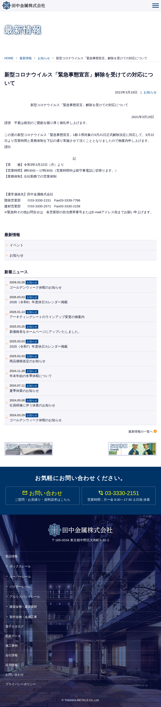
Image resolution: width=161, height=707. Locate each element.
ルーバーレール (20, 576)
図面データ (13, 636)
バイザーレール (20, 586)
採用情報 (11, 665)
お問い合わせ (14, 674)
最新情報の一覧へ (140, 431)
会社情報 (11, 655)
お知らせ (150, 92)
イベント (16, 245)
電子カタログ (14, 626)
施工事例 (11, 645)
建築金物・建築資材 (23, 606)
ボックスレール (20, 566)
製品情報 (11, 556)
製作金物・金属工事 (23, 617)
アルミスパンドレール (25, 596)
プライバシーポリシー (20, 684)
